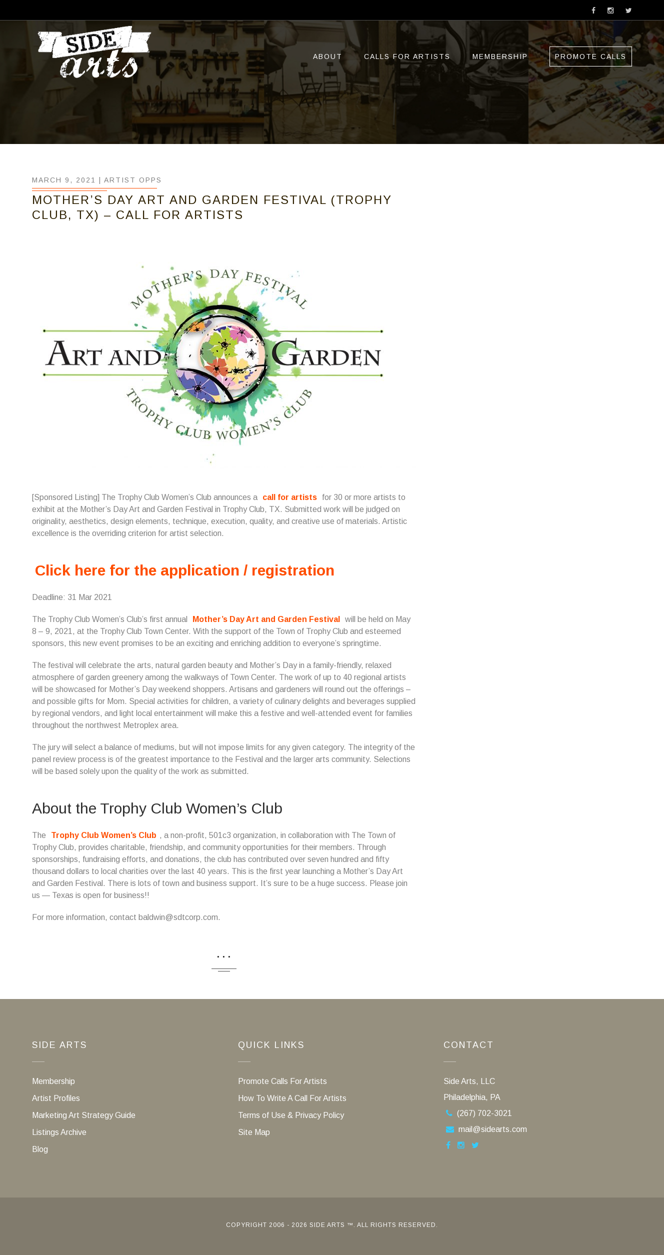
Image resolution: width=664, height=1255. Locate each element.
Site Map (254, 1132)
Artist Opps (133, 180)
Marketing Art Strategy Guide (84, 1115)
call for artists (289, 497)
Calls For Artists (407, 56)
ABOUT (327, 56)
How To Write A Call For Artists (292, 1098)
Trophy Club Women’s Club (103, 835)
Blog (40, 1149)
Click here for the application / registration (184, 570)
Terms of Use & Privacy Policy (291, 1115)
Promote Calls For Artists (282, 1081)
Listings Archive (59, 1132)
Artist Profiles (56, 1098)
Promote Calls (590, 56)
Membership (500, 56)
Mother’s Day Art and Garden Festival (266, 619)
